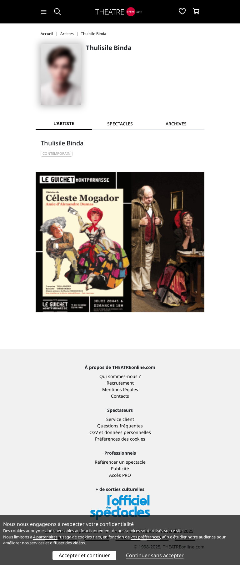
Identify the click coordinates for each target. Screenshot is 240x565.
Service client (120, 419)
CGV (93, 432)
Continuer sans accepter (155, 555)
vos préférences (145, 537)
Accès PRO (120, 475)
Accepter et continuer (84, 555)
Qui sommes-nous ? (120, 376)
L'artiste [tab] (63, 123)
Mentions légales (120, 389)
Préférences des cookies (120, 439)
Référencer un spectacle (120, 462)
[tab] (120, 123)
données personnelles (127, 432)
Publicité (120, 469)
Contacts (120, 396)
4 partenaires (45, 537)
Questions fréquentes (120, 426)
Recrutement (120, 383)
